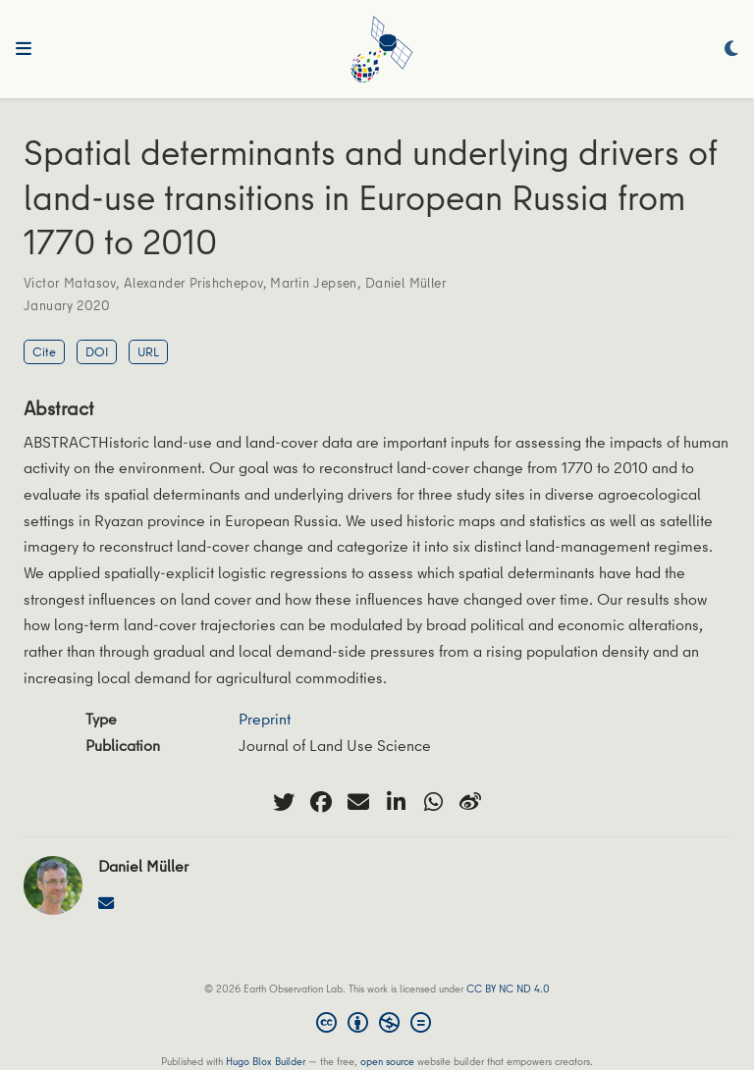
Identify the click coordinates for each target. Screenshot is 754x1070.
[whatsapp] (433, 802)
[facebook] (321, 802)
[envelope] (358, 802)
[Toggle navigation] (23, 49)
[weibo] (470, 802)
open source (387, 1060)
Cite (44, 351)
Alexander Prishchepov (193, 283)
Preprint (265, 718)
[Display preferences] (731, 49)
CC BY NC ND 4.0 (508, 988)
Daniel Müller (405, 283)
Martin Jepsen (313, 283)
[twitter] (283, 802)
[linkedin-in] (395, 802)
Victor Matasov (70, 283)
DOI (96, 351)
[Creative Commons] (377, 1025)
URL (148, 351)
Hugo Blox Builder (265, 1060)
